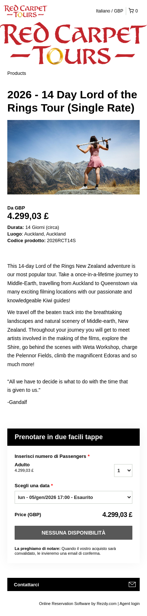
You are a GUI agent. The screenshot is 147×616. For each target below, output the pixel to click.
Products (16, 73)
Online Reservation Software (64, 603)
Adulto (50, 468)
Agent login (130, 603)
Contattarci (26, 584)
